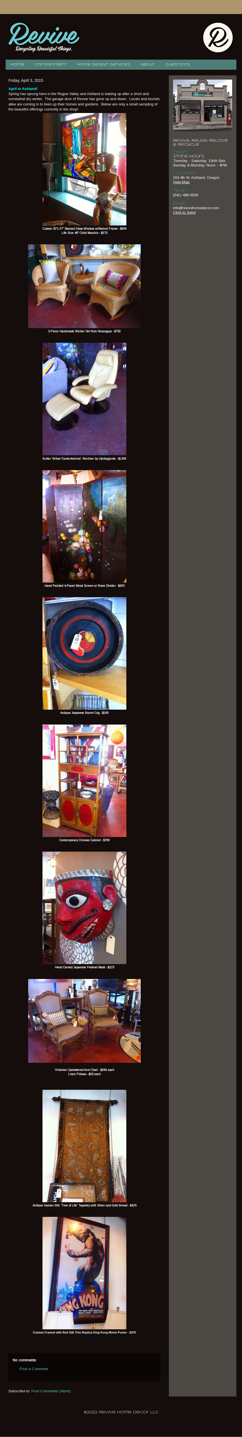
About (147, 64)
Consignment (51, 64)
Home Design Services (103, 64)
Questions (177, 64)
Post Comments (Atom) (51, 1391)
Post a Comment (34, 1369)
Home (17, 64)
